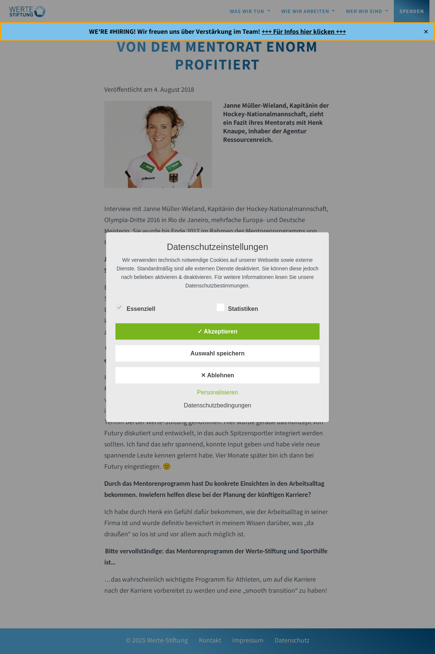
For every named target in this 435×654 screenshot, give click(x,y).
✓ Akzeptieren (217, 331)
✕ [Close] (425, 31)
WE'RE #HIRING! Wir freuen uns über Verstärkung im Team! (217, 31)
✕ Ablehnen (217, 375)
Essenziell (135, 307)
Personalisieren (217, 392)
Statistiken (237, 307)
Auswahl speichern (217, 353)
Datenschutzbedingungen (217, 405)
